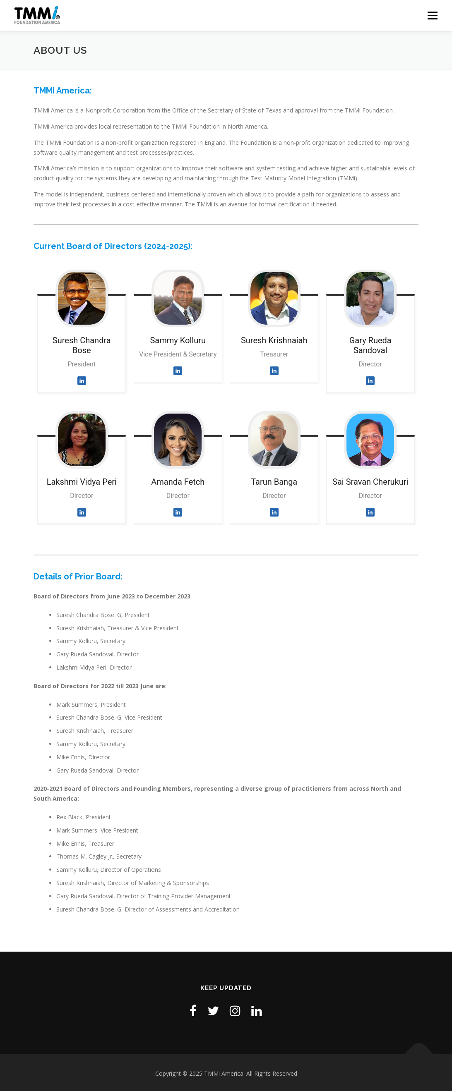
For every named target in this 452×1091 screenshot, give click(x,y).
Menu (432, 15)
